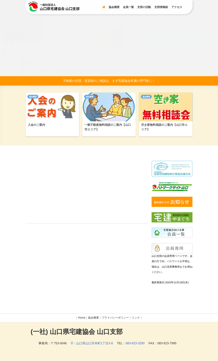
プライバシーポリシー (115, 317)
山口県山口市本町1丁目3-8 (94, 343)
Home (81, 317)
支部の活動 (144, 7)
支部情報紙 (161, 7)
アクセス (176, 7)
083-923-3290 (135, 343)
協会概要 (114, 7)
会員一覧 (128, 7)
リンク (136, 317)
